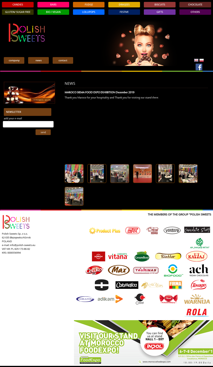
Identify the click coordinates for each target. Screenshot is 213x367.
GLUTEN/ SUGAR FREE (17, 12)
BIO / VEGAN (53, 12)
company (14, 60)
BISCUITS (159, 4)
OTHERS (195, 12)
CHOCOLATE (195, 4)
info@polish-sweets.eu (22, 245)
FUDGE (89, 4)
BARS (53, 4)
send (43, 132)
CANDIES (18, 4)
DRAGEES (124, 4)
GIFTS (160, 12)
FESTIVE (124, 12)
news (39, 60)
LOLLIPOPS (88, 12)
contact (63, 60)
